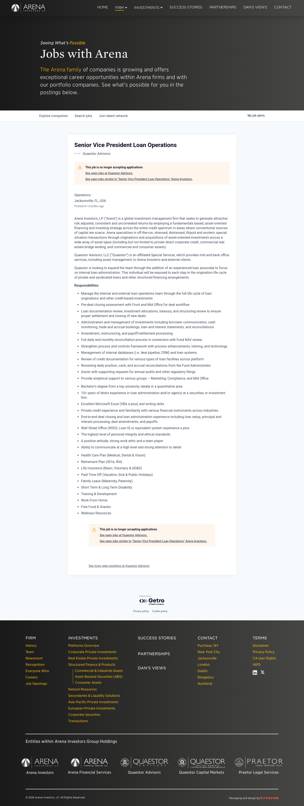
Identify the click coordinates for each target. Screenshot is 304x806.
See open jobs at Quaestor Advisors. (109, 173)
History (31, 646)
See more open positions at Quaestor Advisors (119, 566)
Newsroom (34, 658)
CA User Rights (264, 658)
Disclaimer (261, 646)
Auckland (205, 684)
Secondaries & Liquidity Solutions (94, 696)
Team (30, 652)
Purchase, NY (208, 646)
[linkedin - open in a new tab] (255, 673)
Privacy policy (141, 611)
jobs (83, 116)
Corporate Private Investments (92, 652)
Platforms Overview (83, 646)
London (204, 665)
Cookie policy (159, 611)
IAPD (257, 665)
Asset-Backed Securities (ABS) (99, 677)
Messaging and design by (253, 798)
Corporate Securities (84, 715)
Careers (32, 677)
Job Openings (36, 684)
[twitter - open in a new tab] (262, 673)
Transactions (78, 721)
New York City (209, 652)
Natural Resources (82, 689)
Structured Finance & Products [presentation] (91, 665)
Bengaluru (206, 677)
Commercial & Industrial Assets (99, 671)
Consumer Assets (88, 683)
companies (53, 116)
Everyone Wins (37, 671)
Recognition (35, 665)
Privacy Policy (264, 652)
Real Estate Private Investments (93, 658)
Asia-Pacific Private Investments (93, 702)
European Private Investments (91, 708)
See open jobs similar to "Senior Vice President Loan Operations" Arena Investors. (139, 179)
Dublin (203, 671)
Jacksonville (207, 658)
